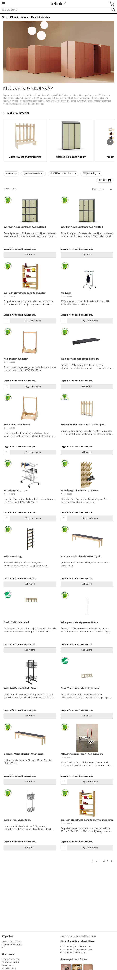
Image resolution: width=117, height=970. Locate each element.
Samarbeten (7, 966)
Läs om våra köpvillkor (11, 942)
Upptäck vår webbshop (12, 945)
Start (4, 17)
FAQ (4, 948)
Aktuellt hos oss (9, 969)
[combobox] (58, 10)
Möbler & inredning (18, 17)
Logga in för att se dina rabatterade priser (78, 936)
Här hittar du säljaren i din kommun (75, 947)
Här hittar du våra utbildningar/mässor (76, 950)
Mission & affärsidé (10, 963)
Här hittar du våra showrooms (73, 953)
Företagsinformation (11, 960)
